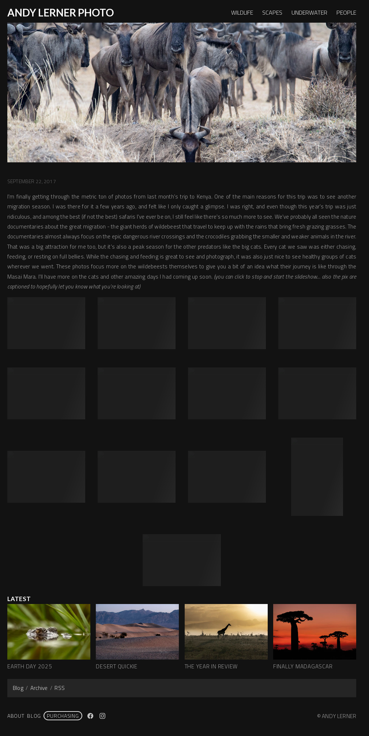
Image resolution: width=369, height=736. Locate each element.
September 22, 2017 (31, 181)
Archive (39, 688)
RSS (59, 688)
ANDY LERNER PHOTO (60, 12)
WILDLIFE (242, 12)
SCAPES (272, 12)
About (16, 716)
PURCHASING (63, 716)
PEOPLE (346, 12)
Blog (18, 688)
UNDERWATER (309, 12)
